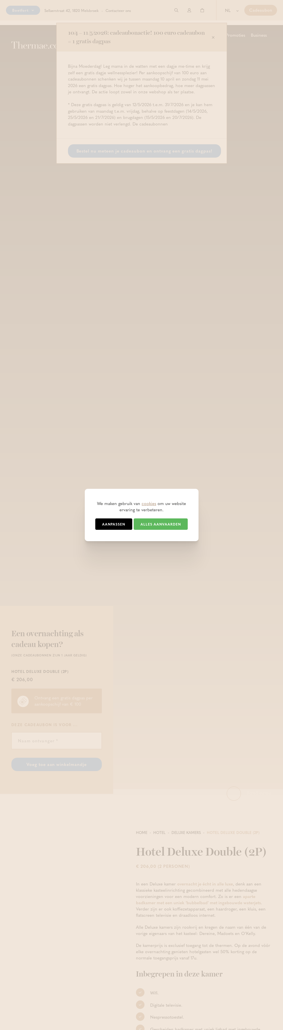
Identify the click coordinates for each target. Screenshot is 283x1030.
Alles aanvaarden (161, 524)
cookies (149, 503)
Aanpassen (113, 524)
